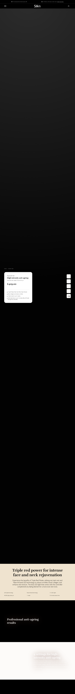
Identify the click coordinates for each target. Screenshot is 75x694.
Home (5, 268)
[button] (69, 296)
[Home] (37, 6)
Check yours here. (60, 1)
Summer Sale (10, 268)
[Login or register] (68, 6)
